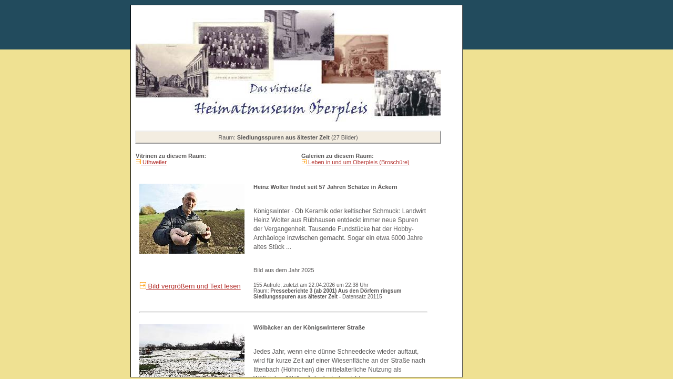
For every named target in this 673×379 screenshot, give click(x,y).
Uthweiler (154, 162)
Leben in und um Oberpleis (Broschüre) (358, 162)
